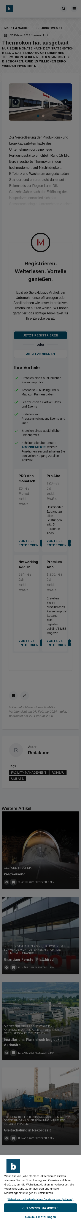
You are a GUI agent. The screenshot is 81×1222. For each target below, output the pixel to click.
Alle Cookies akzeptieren (40, 1207)
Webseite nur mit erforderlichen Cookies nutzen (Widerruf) (40, 1199)
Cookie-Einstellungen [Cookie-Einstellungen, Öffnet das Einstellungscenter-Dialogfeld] (40, 1217)
